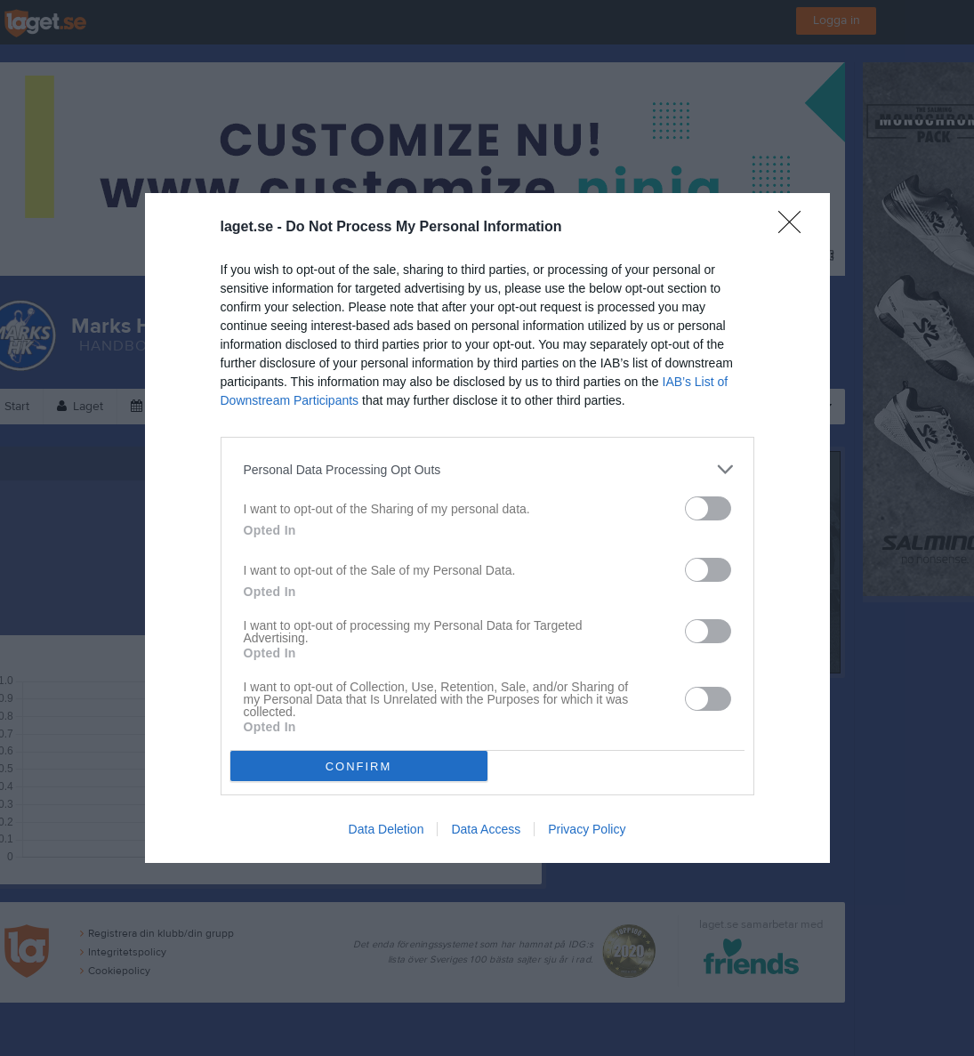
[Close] (795, 228)
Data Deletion (386, 829)
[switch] (708, 508)
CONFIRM (359, 766)
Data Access (485, 829)
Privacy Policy (586, 829)
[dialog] (487, 528)
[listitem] (487, 469)
